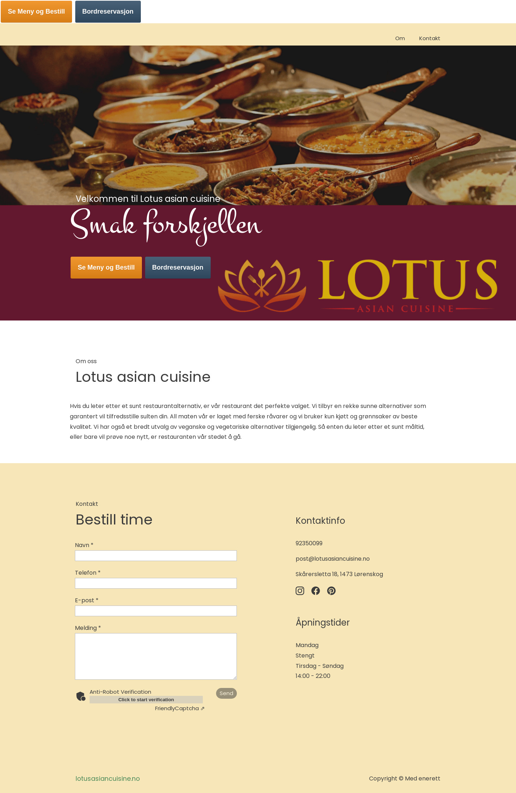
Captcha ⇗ (180, 708)
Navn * (84, 545)
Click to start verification (146, 699)
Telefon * (88, 573)
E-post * (87, 600)
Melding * (88, 628)
